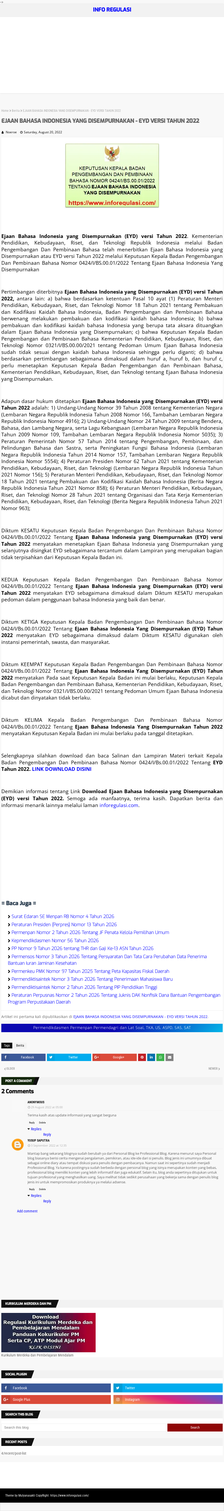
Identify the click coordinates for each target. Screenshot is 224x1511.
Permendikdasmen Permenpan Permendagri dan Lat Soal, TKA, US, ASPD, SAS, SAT (112, 1027)
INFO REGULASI (112, 9)
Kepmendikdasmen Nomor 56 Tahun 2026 (55, 941)
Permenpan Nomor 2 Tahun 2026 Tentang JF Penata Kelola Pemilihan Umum (90, 933)
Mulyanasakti (26, 1495)
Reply (32, 1122)
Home (5, 111)
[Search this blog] (84, 1428)
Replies (36, 1129)
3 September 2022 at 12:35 (49, 1145)
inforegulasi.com (119, 805)
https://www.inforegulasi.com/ (69, 1495)
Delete (42, 1122)
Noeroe (11, 132)
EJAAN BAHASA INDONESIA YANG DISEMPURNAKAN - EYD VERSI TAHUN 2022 (140, 1016)
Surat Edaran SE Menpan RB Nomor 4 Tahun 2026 (63, 917)
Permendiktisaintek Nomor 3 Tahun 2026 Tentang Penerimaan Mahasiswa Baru (92, 979)
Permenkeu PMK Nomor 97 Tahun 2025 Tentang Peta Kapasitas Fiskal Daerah (90, 971)
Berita (16, 111)
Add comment (27, 1211)
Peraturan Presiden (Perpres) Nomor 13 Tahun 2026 (64, 925)
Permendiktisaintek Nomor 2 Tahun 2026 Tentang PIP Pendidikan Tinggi (84, 987)
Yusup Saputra (39, 1140)
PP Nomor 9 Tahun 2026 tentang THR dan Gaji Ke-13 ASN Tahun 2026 (83, 949)
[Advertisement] (112, 56)
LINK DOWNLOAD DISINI (61, 769)
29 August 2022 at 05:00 (47, 1107)
